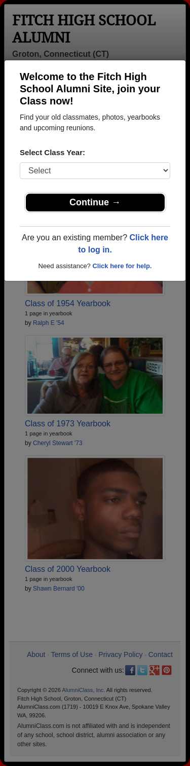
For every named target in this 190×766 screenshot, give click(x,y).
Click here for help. (121, 266)
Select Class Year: (52, 152)
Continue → (95, 202)
